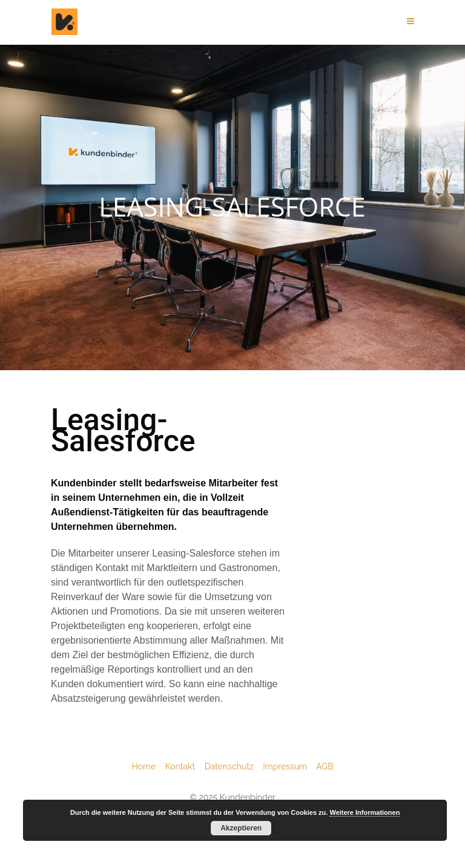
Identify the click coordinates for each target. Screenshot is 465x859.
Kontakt (185, 766)
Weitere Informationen (364, 812)
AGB (324, 766)
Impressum (289, 766)
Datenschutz (234, 766)
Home (148, 766)
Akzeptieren (241, 828)
